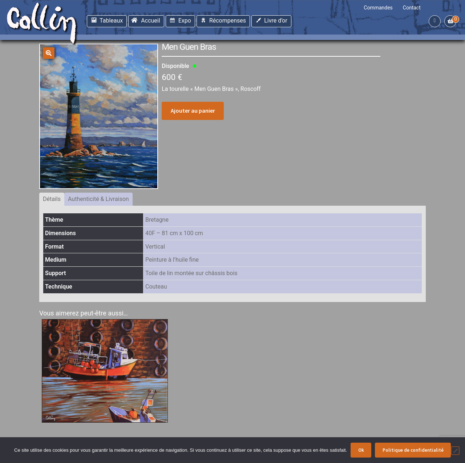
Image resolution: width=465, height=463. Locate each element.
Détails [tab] (52, 199)
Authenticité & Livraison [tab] (98, 199)
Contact (412, 8)
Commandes (378, 8)
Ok (361, 450)
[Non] (455, 450)
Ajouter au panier (193, 110)
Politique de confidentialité (413, 450)
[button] (48, 53)
